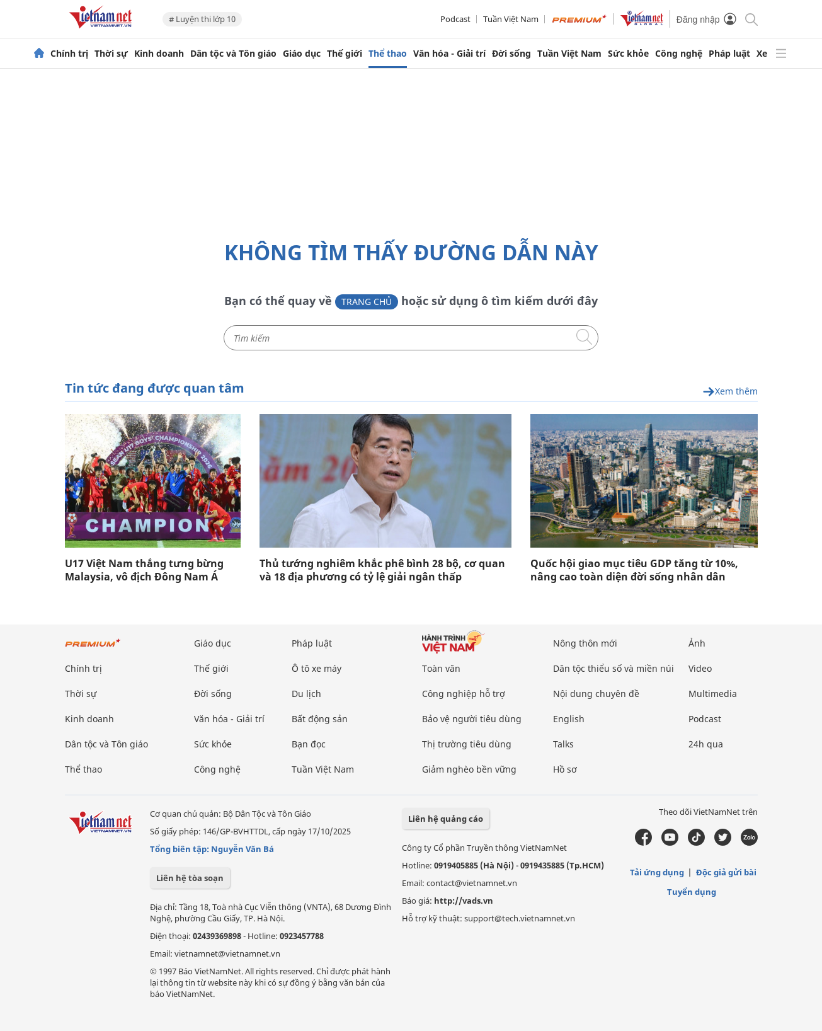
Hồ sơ (565, 769)
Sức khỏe (628, 53)
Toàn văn (441, 668)
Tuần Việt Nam (511, 19)
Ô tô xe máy (316, 668)
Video (700, 668)
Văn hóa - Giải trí (449, 53)
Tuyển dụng (691, 891)
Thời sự (111, 53)
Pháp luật (729, 53)
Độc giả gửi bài (726, 872)
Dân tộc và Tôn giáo (233, 53)
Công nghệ (678, 53)
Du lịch (306, 694)
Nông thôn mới (585, 643)
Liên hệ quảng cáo (445, 818)
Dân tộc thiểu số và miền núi (613, 668)
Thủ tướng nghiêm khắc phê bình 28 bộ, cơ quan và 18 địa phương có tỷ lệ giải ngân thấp (382, 570)
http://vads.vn (463, 900)
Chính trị (69, 53)
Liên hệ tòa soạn (190, 878)
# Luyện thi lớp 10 (202, 19)
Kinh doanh (159, 53)
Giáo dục (302, 53)
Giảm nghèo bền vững (469, 769)
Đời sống (511, 53)
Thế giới (344, 53)
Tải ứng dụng (657, 872)
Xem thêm (730, 391)
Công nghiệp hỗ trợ (463, 694)
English (569, 719)
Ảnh (696, 643)
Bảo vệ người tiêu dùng (472, 719)
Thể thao (387, 53)
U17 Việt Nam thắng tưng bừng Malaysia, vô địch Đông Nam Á (144, 570)
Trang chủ (366, 302)
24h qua (705, 744)
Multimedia (712, 694)
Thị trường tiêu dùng (466, 744)
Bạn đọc (309, 744)
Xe (761, 53)
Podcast (455, 19)
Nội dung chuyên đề (596, 694)
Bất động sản (320, 719)
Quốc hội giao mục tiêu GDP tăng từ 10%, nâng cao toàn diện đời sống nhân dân (634, 570)
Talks (563, 744)
